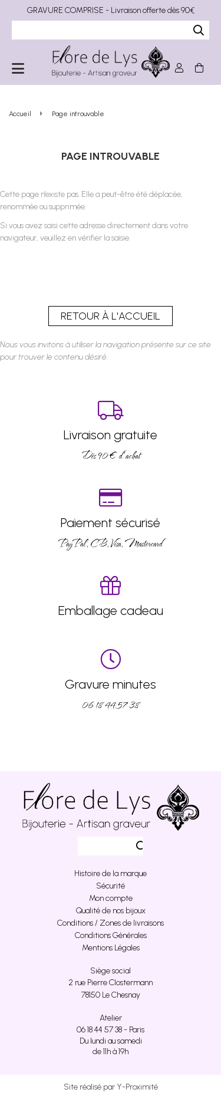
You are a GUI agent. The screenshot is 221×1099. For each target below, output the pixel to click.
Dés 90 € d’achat (110, 431)
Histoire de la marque (110, 873)
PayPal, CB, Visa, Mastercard (110, 518)
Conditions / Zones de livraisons (110, 923)
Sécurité (110, 886)
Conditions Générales (111, 935)
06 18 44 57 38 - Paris (110, 1030)
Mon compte (111, 898)
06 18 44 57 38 (110, 680)
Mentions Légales (111, 948)
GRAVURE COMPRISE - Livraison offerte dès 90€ (110, 10)
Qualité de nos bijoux (111, 911)
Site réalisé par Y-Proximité (111, 1087)
